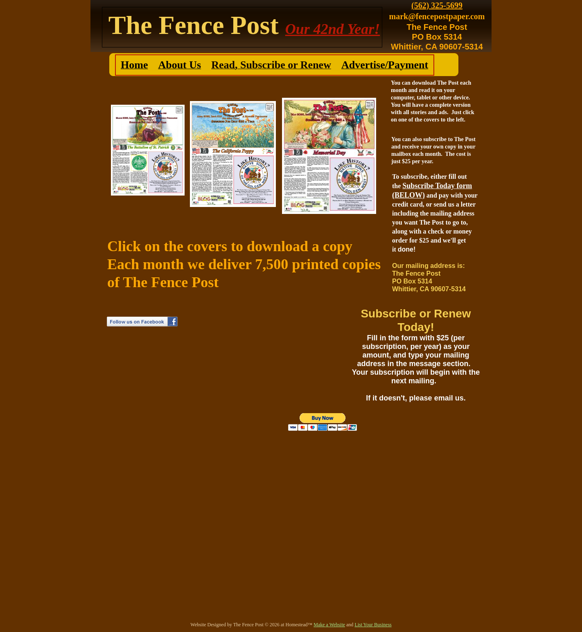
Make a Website (329, 625)
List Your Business (372, 625)
